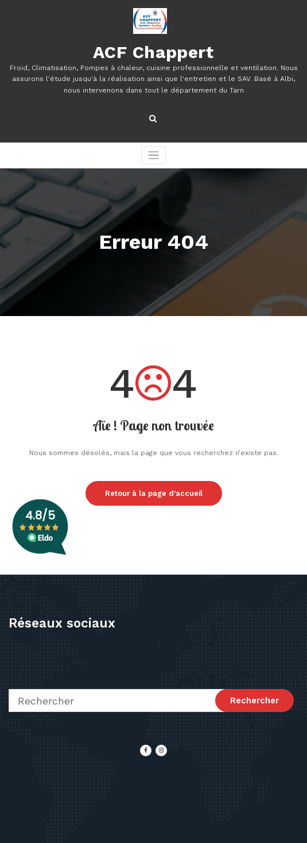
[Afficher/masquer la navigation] (153, 155)
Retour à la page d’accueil (154, 493)
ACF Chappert (153, 52)
